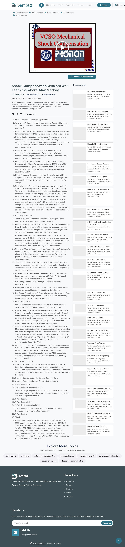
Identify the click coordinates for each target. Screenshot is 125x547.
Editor (60, 5)
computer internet (86, 456)
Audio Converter (36, 13)
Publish (104, 5)
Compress (70, 5)
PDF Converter (67, 13)
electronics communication (72, 461)
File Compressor (20, 15)
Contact (68, 496)
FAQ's (67, 493)
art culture (25, 456)
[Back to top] (119, 541)
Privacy (68, 485)
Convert (81, 5)
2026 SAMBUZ (38, 543)
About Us (69, 481)
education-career (49, 461)
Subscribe (107, 523)
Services (68, 489)
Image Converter (52, 13)
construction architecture (109, 456)
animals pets (11, 456)
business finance (67, 456)
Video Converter (20, 13)
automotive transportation (44, 456)
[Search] (41, 5)
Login (90, 5)
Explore (50, 5)
